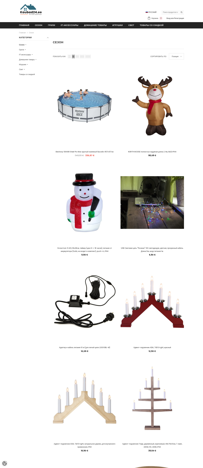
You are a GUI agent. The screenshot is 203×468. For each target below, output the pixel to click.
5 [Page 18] (115, 406)
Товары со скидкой (27, 74)
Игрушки (23, 64)
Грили (22, 49)
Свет (21, 69)
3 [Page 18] (101, 406)
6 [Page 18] (121, 406)
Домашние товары (27, 59)
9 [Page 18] (142, 406)
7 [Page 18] (128, 406)
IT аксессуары (25, 54)
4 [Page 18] (108, 406)
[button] (69, 56)
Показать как (59, 56)
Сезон (31, 32)
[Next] (148, 405)
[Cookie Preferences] (4, 463)
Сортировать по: (158, 56)
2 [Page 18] (94, 406)
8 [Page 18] (135, 406)
